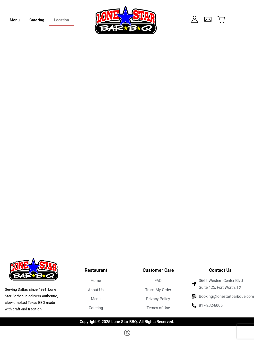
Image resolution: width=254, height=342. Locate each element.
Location (61, 20)
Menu (15, 20)
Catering (36, 20)
